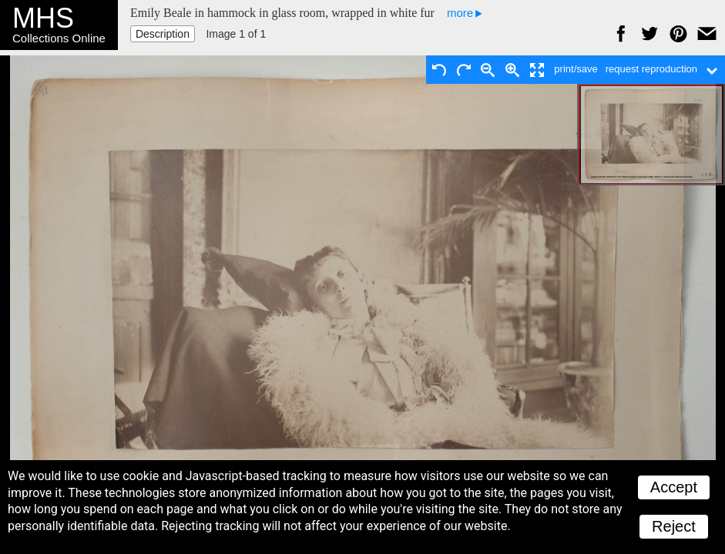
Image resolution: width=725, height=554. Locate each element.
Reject (674, 526)
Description (163, 34)
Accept (673, 487)
